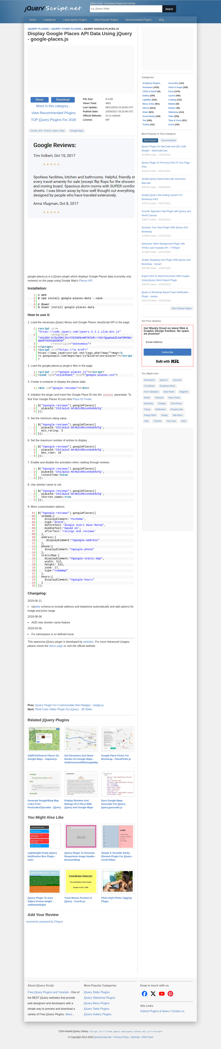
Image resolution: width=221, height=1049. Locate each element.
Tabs (146, 421)
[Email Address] (167, 342)
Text (144, 120)
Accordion (173, 83)
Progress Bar (177, 409)
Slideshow (173, 112)
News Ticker (174, 397)
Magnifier (184, 392)
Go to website (112, 115)
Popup (147, 409)
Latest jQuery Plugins (75, 19)
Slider (145, 112)
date (37, 606)
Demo (39, 99)
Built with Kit (167, 361)
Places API (85, 280)
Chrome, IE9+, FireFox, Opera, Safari (47, 131)
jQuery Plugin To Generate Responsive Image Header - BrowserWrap (80, 856)
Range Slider (150, 415)
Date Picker (169, 392)
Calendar (159, 397)
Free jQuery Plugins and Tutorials (54, 7)
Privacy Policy (121, 1036)
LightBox (146, 100)
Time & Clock (174, 120)
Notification (160, 409)
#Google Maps (76, 131)
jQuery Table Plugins (96, 1008)
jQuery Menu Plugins (97, 1003)
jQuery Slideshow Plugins (99, 997)
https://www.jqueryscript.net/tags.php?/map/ (73, 353)
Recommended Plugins (139, 19)
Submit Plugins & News (154, 1011)
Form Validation (151, 392)
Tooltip (145, 124)
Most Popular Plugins (106, 19)
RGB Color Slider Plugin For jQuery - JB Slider (63, 709)
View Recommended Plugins (53, 113)
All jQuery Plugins (151, 83)
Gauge (164, 415)
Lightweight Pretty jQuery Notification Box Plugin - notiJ (42, 856)
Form (171, 91)
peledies (88, 641)
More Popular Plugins (182, 308)
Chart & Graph (175, 87)
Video (183, 421)
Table (171, 116)
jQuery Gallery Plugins (97, 1014)
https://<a (68, 350)
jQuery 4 (164, 380)
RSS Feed (147, 1036)
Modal (147, 397)
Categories (50, 19)
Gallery (146, 95)
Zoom (171, 124)
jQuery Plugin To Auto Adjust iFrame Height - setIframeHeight (40, 901)
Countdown (149, 386)
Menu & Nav (148, 104)
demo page (56, 645)
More (69, 1014)
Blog (161, 19)
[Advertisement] (81, 69)
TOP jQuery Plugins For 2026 (53, 120)
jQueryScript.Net (103, 1036)
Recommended (169, 140)
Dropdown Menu (167, 386)
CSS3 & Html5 (149, 91)
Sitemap (135, 1036)
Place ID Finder (82, 399)
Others (145, 108)
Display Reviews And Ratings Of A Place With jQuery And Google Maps (78, 804)
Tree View (171, 421)
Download (62, 99)
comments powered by (44, 921)
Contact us (177, 1011)
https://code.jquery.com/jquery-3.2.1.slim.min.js (79, 331)
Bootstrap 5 (149, 380)
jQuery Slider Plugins (97, 992)
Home (32, 19)
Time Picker (176, 403)
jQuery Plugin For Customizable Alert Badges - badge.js (69, 705)
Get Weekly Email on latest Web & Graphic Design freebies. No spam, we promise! (166, 331)
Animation (147, 87)
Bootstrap (148, 403)
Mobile (171, 104)
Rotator (172, 108)
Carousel (177, 380)
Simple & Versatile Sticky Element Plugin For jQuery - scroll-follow (117, 856)
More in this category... (53, 106)
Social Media (148, 116)
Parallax (162, 403)
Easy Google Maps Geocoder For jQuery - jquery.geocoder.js (114, 804)
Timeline (157, 421)
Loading (172, 100)
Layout (171, 95)
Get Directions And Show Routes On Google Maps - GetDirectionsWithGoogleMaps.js (83, 759)
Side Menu (177, 415)
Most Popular (150, 140)
